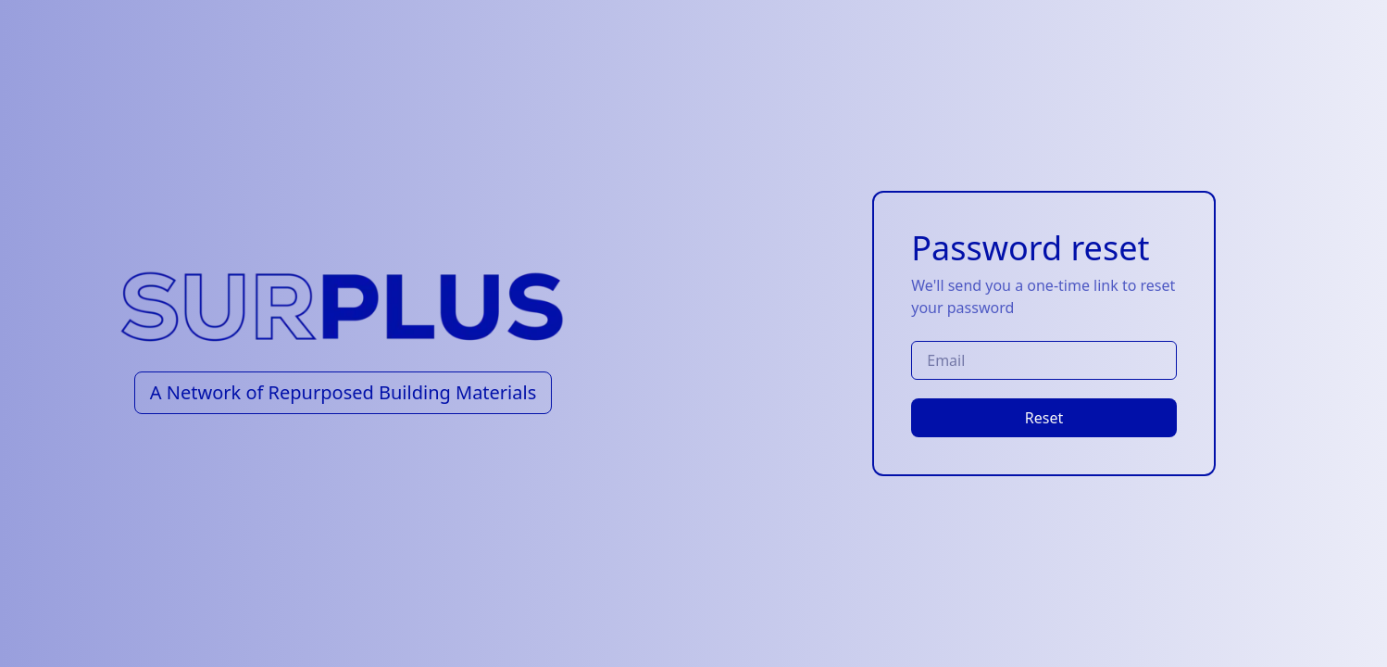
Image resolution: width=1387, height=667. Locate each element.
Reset (1044, 418)
